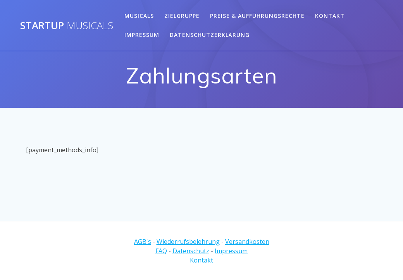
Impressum (141, 34)
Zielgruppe (182, 15)
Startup (66, 26)
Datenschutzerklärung (210, 34)
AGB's (142, 241)
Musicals (139, 15)
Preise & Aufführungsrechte (257, 15)
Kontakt (329, 15)
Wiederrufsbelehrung (188, 241)
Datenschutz (190, 251)
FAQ (161, 251)
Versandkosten (247, 241)
